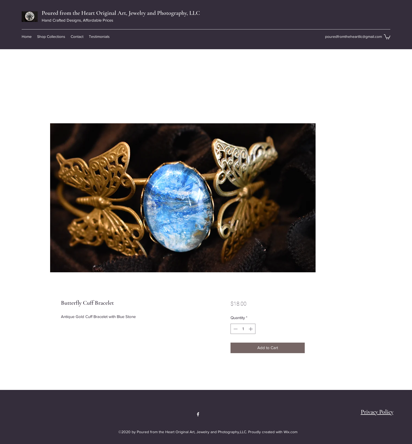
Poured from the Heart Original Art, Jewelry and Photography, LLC (121, 12)
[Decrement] (235, 329)
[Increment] (251, 329)
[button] (51, 36)
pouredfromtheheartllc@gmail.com (353, 36)
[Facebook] (198, 414)
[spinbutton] (243, 329)
